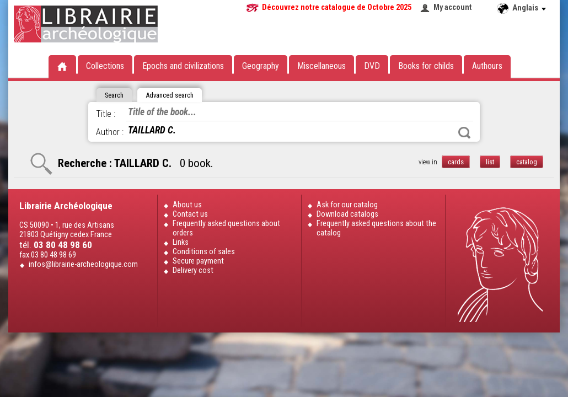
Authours (487, 66)
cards (456, 162)
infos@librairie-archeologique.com (83, 264)
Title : (105, 114)
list (490, 162)
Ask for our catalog (347, 205)
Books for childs (426, 66)
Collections (105, 66)
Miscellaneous (321, 66)
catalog (526, 162)
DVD (372, 66)
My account (452, 7)
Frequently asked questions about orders (226, 228)
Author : (110, 132)
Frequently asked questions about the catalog (376, 228)
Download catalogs (347, 214)
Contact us (190, 214)
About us (187, 205)
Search (464, 133)
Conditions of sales (204, 251)
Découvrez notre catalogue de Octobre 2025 (336, 7)
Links (181, 242)
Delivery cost (193, 270)
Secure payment (198, 261)
